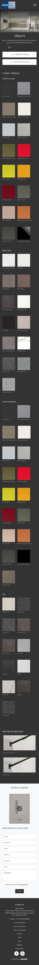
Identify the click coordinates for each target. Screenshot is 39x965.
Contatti (19, 934)
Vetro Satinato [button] (9, 402)
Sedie (19, 937)
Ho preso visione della (16, 884)
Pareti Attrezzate (19, 930)
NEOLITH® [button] (6, 251)
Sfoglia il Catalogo (19, 54)
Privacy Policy (24, 884)
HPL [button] (4, 594)
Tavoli (20, 941)
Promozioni (19, 949)
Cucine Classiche (19, 926)
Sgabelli (19, 945)
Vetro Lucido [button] (8, 79)
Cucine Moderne (19, 923)
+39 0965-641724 (21, 915)
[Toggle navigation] (34, 5)
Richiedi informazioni (19, 62)
